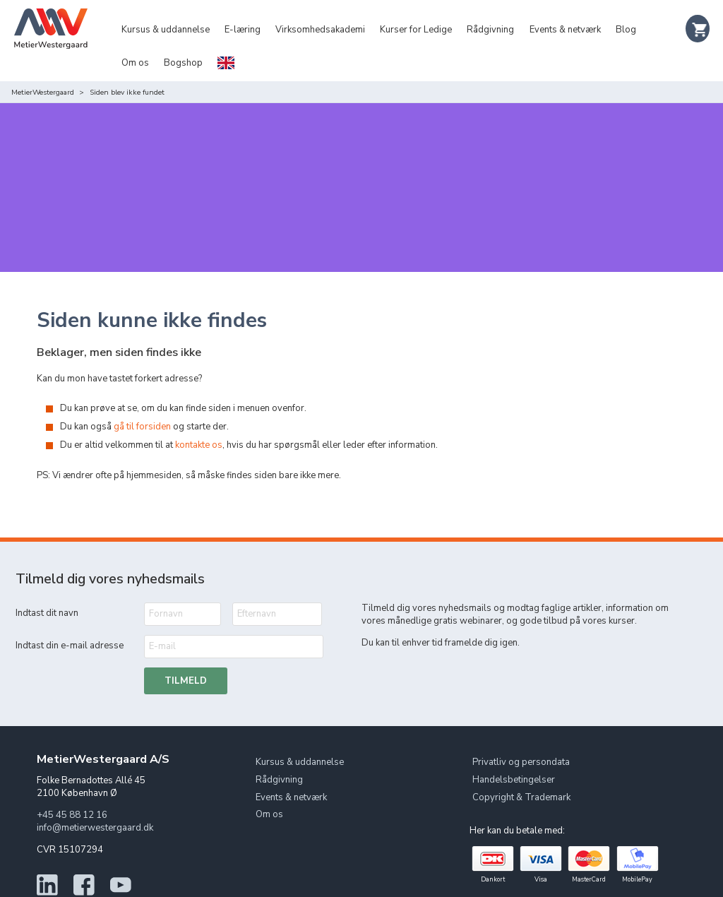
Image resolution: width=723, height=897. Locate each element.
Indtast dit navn (47, 584)
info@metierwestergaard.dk (95, 798)
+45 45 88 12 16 (72, 786)
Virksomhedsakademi (320, 29)
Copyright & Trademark (521, 767)
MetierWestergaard (42, 92)
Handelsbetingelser (513, 750)
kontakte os (198, 416)
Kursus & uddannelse (165, 29)
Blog (626, 29)
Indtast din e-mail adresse (70, 616)
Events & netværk (565, 29)
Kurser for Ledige (416, 29)
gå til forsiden (142, 397)
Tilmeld (185, 651)
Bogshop (183, 63)
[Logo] (51, 42)
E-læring (243, 29)
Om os (135, 63)
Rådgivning (490, 29)
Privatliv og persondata (521, 733)
